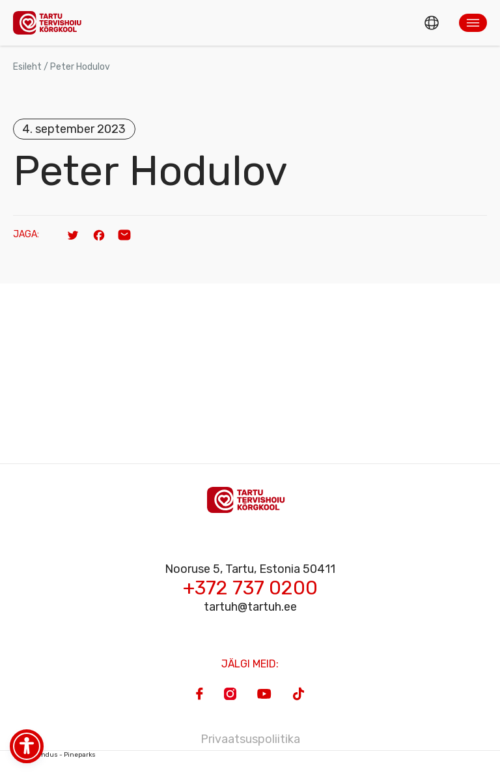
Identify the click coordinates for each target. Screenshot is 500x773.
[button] (473, 23)
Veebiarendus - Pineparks (54, 755)
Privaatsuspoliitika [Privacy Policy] (250, 739)
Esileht (27, 66)
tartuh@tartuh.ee (250, 607)
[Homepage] (51, 22)
